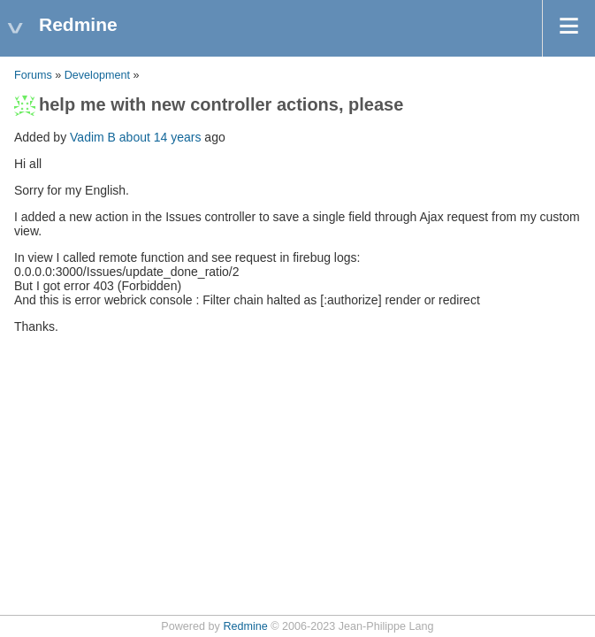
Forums (33, 75)
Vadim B (93, 137)
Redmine (245, 626)
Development (97, 75)
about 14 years (160, 137)
